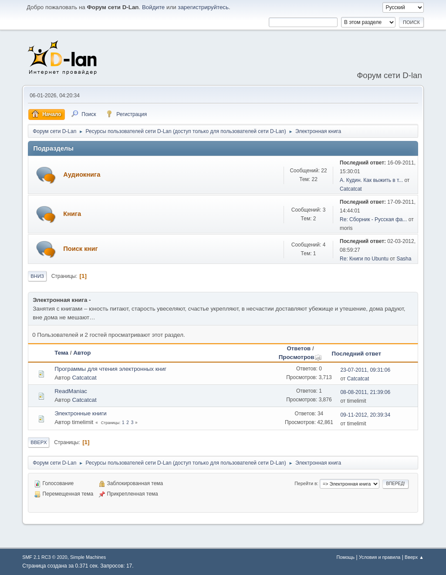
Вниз (37, 276)
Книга (72, 213)
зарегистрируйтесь (203, 7)
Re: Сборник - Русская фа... (373, 219)
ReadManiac (70, 391)
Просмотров (300, 357)
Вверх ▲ (414, 557)
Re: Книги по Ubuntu (364, 259)
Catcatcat (351, 189)
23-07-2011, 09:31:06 (365, 370)
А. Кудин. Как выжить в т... (371, 180)
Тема (61, 352)
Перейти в (305, 483)
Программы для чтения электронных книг (110, 369)
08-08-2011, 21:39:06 (365, 392)
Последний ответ (356, 353)
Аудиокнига (81, 174)
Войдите (153, 7)
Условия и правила (379, 557)
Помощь (345, 557)
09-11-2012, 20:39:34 (365, 415)
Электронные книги (80, 413)
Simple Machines (88, 557)
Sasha (403, 259)
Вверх (38, 442)
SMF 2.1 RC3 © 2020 (44, 557)
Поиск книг (80, 248)
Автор (82, 352)
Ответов (299, 348)
